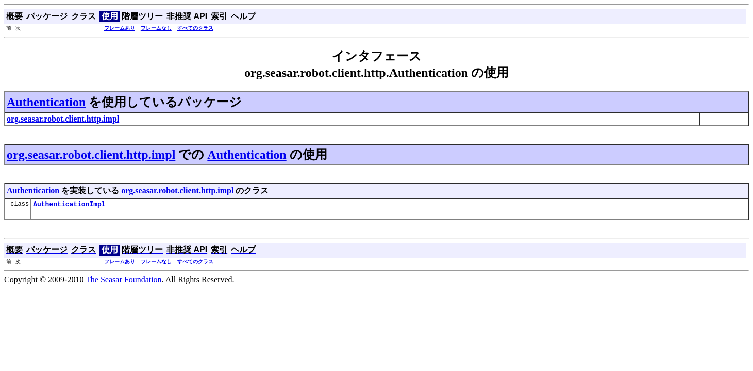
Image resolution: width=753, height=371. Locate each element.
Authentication (46, 102)
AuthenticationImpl (69, 205)
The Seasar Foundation (124, 281)
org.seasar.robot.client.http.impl (91, 154)
